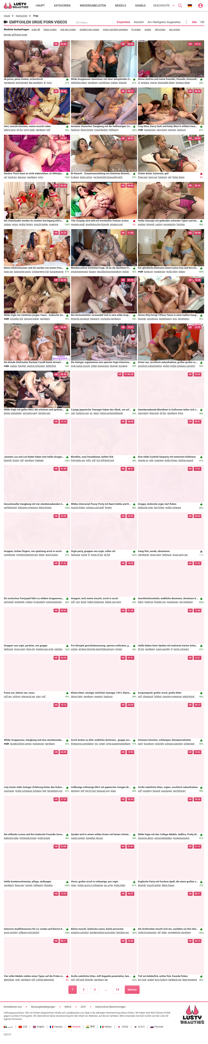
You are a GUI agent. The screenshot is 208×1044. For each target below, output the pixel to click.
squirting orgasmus (172, 696)
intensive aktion (145, 838)
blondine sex (122, 932)
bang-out (152, 177)
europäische (170, 224)
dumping (75, 791)
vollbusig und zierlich (29, 932)
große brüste (43, 838)
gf (139, 83)
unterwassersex (54, 602)
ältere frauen (168, 885)
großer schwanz (173, 507)
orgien (102, 744)
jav (91, 413)
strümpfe (159, 744)
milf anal (80, 980)
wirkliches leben (79, 83)
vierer (73, 885)
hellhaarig (113, 130)
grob (17, 980)
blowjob (123, 83)
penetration (183, 319)
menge (153, 83)
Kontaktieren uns (13, 1006)
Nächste (132, 989)
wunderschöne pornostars (102, 932)
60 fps (19, 130)
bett (44, 791)
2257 (83, 1006)
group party (155, 555)
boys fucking (161, 980)
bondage (123, 366)
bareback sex (174, 980)
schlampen (189, 744)
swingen (172, 130)
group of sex (97, 555)
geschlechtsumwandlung (109, 272)
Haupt (7, 15)
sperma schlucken (36, 366)
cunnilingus (104, 83)
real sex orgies (68, 29)
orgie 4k (36, 29)
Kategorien (21, 15)
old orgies (160, 29)
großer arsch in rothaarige (90, 885)
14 (117, 989)
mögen (118, 649)
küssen (92, 272)
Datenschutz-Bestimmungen (110, 1006)
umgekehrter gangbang (179, 932)
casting (158, 224)
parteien (58, 649)
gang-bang (143, 413)
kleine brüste (87, 130)
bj (89, 555)
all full (107, 555)
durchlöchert (179, 791)
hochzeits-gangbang (110, 319)
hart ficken (159, 507)
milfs (88, 460)
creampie (53, 224)
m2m (49, 83)
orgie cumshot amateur (115, 29)
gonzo (15, 224)
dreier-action (86, 177)
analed (150, 980)
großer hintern (26, 224)
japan (96, 413)
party (140, 744)
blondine (48, 885)
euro (175, 319)
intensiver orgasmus (28, 507)
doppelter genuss (94, 838)
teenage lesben (31, 319)
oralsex (114, 83)
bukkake (39, 460)
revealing (147, 791)
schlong (16, 696)
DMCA (68, 1006)
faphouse (75, 555)
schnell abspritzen (45, 980)
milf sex (8, 696)
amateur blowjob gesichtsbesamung (96, 649)
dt (45, 83)
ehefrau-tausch (186, 460)
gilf (159, 932)
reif (5, 177)
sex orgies (174, 29)
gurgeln (29, 885)
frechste (180, 224)
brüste (16, 460)
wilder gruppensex (100, 366)
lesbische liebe (11, 838)
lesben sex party (113, 602)
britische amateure (80, 319)
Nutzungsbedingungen (43, 1006)
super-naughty (163, 649)
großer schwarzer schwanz (28, 791)
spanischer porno (22, 272)
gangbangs (9, 83)
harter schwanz (181, 649)
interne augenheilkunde (111, 413)
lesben (182, 272)
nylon (40, 177)
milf (48, 130)
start (38, 696)
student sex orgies (89, 29)
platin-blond (188, 696)
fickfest (158, 696)
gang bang (161, 130)
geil (169, 177)
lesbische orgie (145, 507)
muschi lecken (41, 224)
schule (74, 649)
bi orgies (136, 29)
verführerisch (10, 507)
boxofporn (149, 744)
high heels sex (78, 460)
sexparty (98, 696)
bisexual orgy (103, 791)
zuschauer (9, 791)
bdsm (140, 602)
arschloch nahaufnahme (150, 366)
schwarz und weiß (95, 507)
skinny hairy (77, 696)
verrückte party (30, 413)
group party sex (180, 555)
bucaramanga (56, 272)
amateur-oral (116, 224)
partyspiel (9, 602)
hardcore (75, 130)
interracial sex (28, 696)
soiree (84, 555)
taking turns (10, 130)
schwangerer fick (40, 272)
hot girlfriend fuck (105, 460)
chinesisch (148, 696)
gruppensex (150, 130)
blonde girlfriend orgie (15, 34)
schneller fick (16, 319)
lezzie (83, 602)
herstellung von (54, 791)
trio (96, 744)
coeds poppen (78, 838)
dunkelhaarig (165, 319)
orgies (147, 29)
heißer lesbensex (95, 602)
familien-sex (44, 413)
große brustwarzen (147, 932)
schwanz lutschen (174, 744)
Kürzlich (139, 22)
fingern (108, 507)
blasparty (95, 319)
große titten (172, 272)
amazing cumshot (80, 932)
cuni (73, 413)
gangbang (93, 83)
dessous (22, 177)
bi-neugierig (39, 602)
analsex (142, 224)
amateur (145, 83)
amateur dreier (183, 83)
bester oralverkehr (13, 413)
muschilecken (101, 130)
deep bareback (189, 980)
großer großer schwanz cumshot (179, 366)
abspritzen (9, 980)
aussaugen (166, 791)
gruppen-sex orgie (44, 649)
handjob (22, 366)
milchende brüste (28, 838)
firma (180, 413)
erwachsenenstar (79, 272)
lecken (126, 272)
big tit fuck (90, 791)
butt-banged (22, 83)
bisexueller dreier (166, 83)
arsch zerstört (11, 932)
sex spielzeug (186, 602)
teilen (164, 932)
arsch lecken (51, 555)
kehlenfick (51, 366)
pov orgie (108, 885)
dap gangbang (36, 83)
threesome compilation (82, 744)
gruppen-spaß (78, 224)
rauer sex (8, 272)
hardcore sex (82, 413)
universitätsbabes (163, 838)
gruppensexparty (181, 838)
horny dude (29, 130)
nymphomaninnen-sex (27, 555)
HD (202, 22)
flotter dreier (178, 177)
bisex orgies (50, 29)
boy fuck (142, 980)
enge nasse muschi (80, 366)
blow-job (30, 649)
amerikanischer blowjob (97, 224)
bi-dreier (75, 177)
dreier (41, 555)
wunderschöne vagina (21, 744)
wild (151, 460)
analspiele (19, 602)
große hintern (171, 460)
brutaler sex (160, 602)
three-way (143, 177)
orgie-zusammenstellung (118, 744)
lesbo (113, 791)
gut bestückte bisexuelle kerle (108, 177)
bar (106, 980)
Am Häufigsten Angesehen (164, 22)
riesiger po (143, 460)
